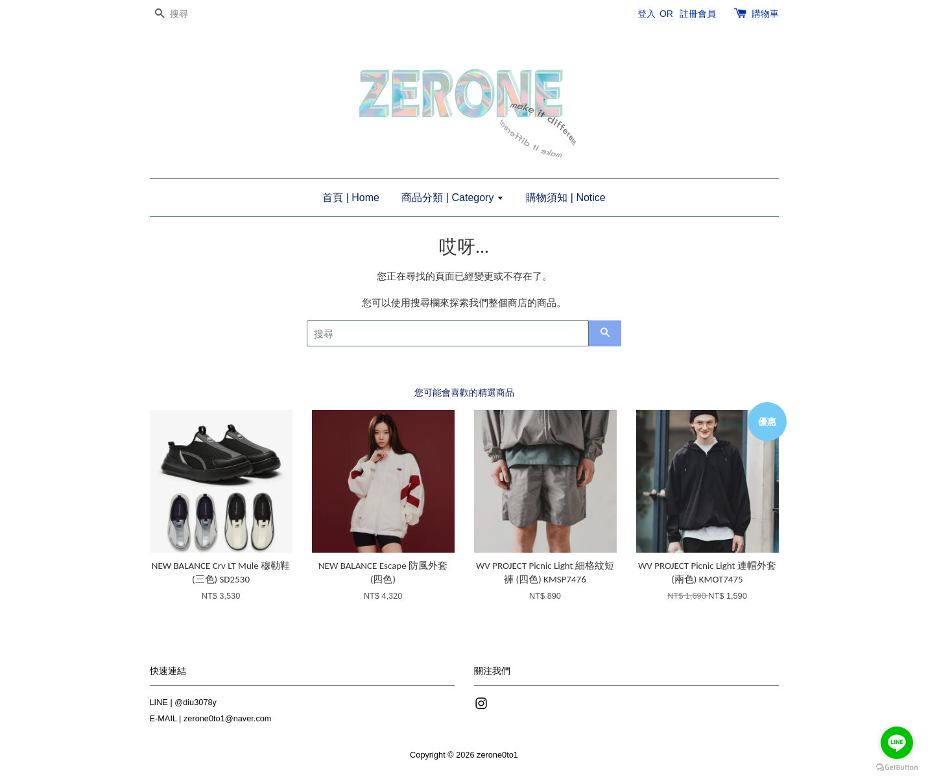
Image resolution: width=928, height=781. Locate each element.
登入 (646, 13)
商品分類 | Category (452, 197)
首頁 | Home (350, 197)
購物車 (765, 13)
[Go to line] (897, 743)
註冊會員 (698, 13)
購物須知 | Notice (565, 197)
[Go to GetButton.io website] (897, 767)
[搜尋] (189, 14)
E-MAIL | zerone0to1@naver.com (211, 718)
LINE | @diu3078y (183, 702)
